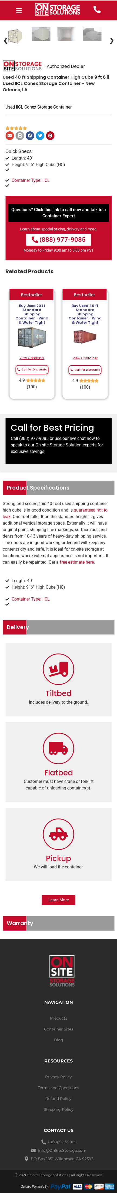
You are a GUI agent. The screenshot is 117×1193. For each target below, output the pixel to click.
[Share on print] (20, 135)
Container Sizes (58, 1029)
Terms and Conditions (58, 1087)
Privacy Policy (58, 1076)
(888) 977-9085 (34, 438)
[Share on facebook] (30, 135)
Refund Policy (58, 1098)
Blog (58, 1039)
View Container (31, 358)
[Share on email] (9, 135)
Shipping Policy (58, 1109)
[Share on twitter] (40, 135)
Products (58, 1018)
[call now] (97, 9)
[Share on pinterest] (50, 135)
